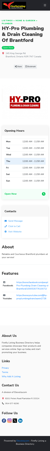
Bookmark (30, 66)
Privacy (5, 367)
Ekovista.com (23, 440)
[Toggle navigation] (45, 5)
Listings (7, 20)
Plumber (7, 23)
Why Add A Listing (11, 376)
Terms (5, 372)
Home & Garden (25, 20)
